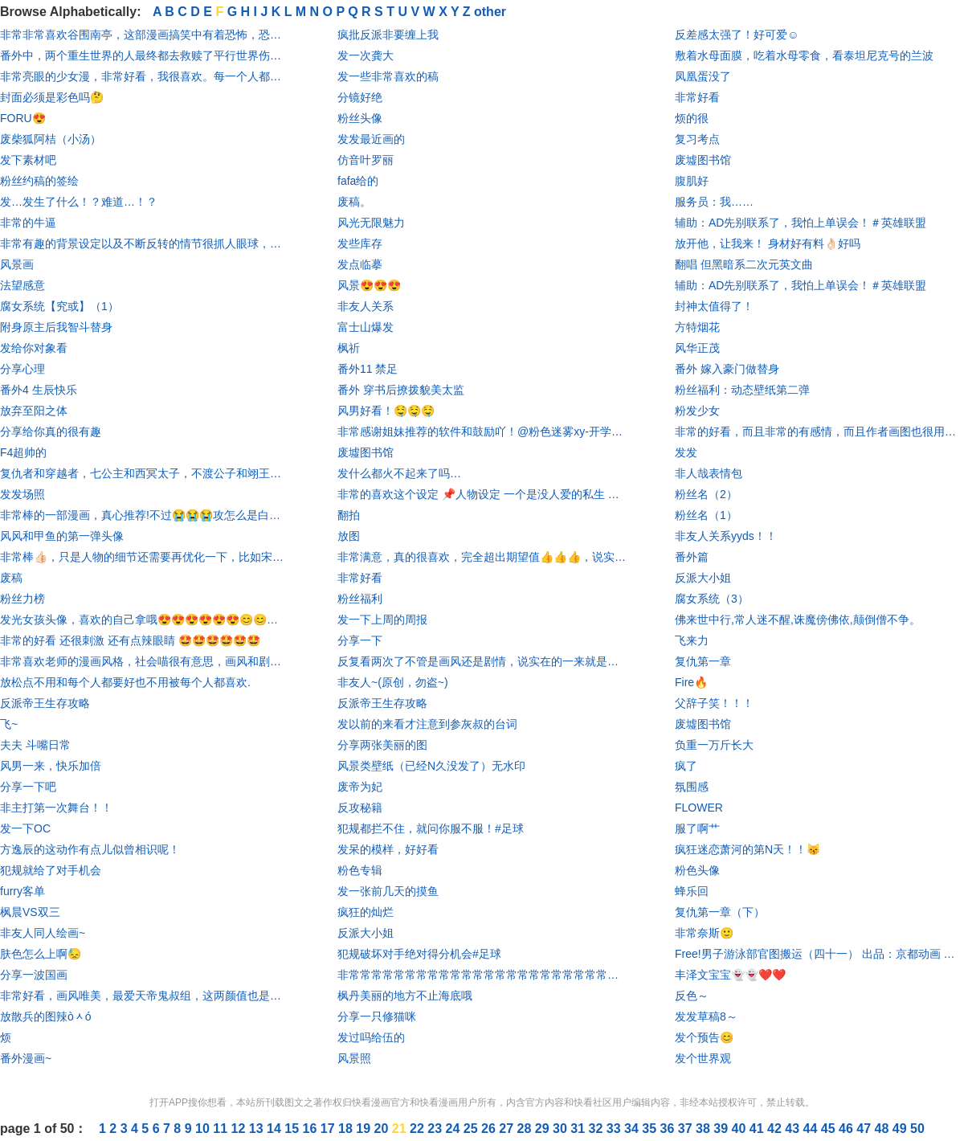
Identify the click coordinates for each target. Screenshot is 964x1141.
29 (544, 1128)
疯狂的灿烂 (365, 912)
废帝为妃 (359, 786)
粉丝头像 (359, 118)
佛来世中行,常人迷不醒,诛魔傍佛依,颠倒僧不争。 (798, 619)
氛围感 (692, 786)
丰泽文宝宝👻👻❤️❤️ (730, 974)
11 (222, 1128)
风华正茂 (697, 347)
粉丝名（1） (706, 515)
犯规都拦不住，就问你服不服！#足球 (430, 828)
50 (917, 1128)
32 (598, 1128)
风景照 (354, 1058)
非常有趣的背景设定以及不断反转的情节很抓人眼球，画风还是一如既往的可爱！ (144, 243)
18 (347, 1128)
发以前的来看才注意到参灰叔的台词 (427, 724)
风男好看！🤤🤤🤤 (386, 410)
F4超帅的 (23, 452)
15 (293, 1128)
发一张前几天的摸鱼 (388, 891)
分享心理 (22, 368)
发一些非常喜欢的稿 (388, 76)
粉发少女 (697, 410)
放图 (348, 536)
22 (418, 1128)
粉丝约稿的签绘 (39, 180)
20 (383, 1128)
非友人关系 (365, 306)
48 (884, 1128)
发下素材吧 (28, 159)
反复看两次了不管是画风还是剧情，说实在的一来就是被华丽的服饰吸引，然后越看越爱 (482, 661)
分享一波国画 (33, 974)
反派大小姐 (365, 932)
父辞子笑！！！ (714, 703)
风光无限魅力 (371, 222)
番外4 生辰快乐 (38, 389)
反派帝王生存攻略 (45, 703)
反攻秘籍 (359, 807)
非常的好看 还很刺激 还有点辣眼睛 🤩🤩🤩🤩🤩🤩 (130, 640)
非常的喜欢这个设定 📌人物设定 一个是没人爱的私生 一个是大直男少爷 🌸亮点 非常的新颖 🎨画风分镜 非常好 (482, 494)
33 (615, 1128)
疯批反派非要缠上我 (388, 34)
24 (455, 1128)
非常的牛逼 (28, 222)
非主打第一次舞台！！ (56, 807)
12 (240, 1128)
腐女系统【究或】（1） (59, 306)
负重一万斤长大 (714, 744)
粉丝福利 (359, 598)
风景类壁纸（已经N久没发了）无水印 (431, 765)
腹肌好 (692, 180)
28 (526, 1128)
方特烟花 (697, 327)
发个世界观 (703, 1058)
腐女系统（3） (712, 598)
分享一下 (359, 640)
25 (472, 1128)
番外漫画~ (25, 1058)
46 (847, 1128)
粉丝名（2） (706, 494)
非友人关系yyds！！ (726, 536)
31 (579, 1128)
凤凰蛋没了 (703, 76)
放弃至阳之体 (33, 410)
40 (741, 1128)
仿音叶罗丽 (365, 159)
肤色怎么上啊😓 (40, 953)
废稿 (11, 577)
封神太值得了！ (714, 306)
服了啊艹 (697, 828)
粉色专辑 (359, 870)
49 (901, 1128)
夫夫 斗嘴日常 (35, 744)
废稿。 (354, 201)
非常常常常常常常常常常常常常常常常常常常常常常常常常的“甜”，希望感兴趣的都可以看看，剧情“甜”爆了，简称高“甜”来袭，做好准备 (482, 974)
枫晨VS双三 (30, 912)
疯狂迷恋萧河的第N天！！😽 (747, 849)
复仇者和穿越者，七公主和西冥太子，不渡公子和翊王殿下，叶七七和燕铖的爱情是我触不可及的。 (144, 473)
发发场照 (22, 494)
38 (704, 1128)
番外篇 (692, 556)
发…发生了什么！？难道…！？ (78, 201)
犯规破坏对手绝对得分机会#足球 (419, 953)
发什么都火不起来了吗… (399, 473)
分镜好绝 (359, 97)
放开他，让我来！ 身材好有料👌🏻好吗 (767, 243)
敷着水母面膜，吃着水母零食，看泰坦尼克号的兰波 (804, 55)
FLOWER (699, 807)
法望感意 (22, 285)
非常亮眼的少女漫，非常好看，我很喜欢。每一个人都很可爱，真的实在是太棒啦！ (144, 76)
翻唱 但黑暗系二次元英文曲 (744, 264)
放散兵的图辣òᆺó (46, 1016)
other (490, 11)
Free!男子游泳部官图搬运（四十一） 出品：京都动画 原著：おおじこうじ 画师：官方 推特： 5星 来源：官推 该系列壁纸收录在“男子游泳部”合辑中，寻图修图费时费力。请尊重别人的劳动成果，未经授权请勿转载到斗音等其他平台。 (819, 953)
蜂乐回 (692, 891)
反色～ (692, 995)
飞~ (9, 724)
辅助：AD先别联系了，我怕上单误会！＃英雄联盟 (800, 222)
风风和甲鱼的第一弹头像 (62, 536)
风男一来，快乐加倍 (50, 765)
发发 (686, 452)
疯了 (686, 765)
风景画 (17, 264)
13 (258, 1128)
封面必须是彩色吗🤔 (52, 97)
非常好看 (359, 577)
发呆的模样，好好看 (388, 849)
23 (436, 1128)
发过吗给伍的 (371, 1037)
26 (490, 1128)
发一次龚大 (365, 55)
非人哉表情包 (708, 473)
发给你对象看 (33, 347)
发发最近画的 (371, 139)
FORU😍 (23, 118)
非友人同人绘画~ (42, 932)
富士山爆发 (365, 327)
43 (794, 1128)
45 (830, 1128)
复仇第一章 (703, 661)
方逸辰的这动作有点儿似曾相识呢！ (90, 849)
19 (365, 1128)
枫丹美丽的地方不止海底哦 (404, 995)
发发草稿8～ (706, 1016)
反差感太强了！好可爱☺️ (737, 34)
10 (204, 1128)
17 (329, 1128)
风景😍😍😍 (369, 285)
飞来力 (692, 640)
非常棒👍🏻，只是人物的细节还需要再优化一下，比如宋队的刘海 (144, 556)
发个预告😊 (704, 1037)
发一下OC (25, 828)
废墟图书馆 (365, 452)
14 (275, 1128)
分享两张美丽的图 (382, 744)
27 (508, 1128)
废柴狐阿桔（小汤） (50, 139)
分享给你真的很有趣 (50, 431)
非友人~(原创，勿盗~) (392, 682)
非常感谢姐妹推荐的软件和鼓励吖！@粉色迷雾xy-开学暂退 (482, 431)
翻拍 (348, 515)
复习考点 (697, 139)
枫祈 (348, 347)
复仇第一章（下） (720, 912)
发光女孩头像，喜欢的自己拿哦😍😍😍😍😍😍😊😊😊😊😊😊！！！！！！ (144, 619)
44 (812, 1128)
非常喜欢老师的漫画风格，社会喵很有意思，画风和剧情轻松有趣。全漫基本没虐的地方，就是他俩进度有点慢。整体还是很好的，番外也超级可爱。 (144, 661)
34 (633, 1128)
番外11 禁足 (367, 368)
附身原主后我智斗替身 (56, 327)
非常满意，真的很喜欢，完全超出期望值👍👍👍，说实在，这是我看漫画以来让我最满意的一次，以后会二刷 (482, 556)
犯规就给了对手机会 (50, 870)
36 (669, 1128)
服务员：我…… (714, 201)
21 (401, 1128)
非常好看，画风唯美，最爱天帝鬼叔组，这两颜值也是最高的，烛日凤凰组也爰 (144, 995)
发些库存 (359, 243)
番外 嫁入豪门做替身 (727, 368)
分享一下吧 (28, 786)
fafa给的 (357, 180)
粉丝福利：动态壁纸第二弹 (742, 389)
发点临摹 (359, 264)
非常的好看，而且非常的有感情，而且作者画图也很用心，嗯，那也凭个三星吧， (819, 431)
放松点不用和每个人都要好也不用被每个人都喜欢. (125, 682)
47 (865, 1128)
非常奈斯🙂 (704, 932)
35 (651, 1128)
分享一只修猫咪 (376, 1016)
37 (687, 1128)
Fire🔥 (691, 682)
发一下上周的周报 (382, 619)
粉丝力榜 (22, 598)
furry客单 (22, 891)
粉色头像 (697, 870)
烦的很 (692, 118)
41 (758, 1128)
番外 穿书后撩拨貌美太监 (400, 389)
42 (776, 1128)
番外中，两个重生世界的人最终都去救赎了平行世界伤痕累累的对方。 (144, 55)
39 (722, 1128)
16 (312, 1128)
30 (561, 1128)
